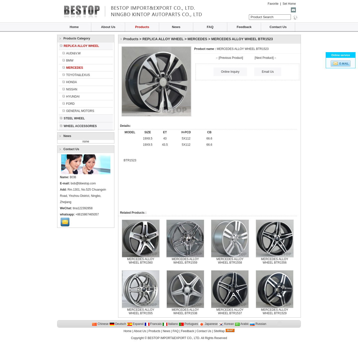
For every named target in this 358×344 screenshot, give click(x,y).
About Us (108, 27)
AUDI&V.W (71, 53)
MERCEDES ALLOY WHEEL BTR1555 (140, 311)
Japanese (208, 324)
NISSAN (69, 89)
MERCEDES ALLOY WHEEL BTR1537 (229, 311)
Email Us (268, 71)
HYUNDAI (71, 96)
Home (74, 27)
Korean (226, 324)
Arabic (242, 324)
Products (142, 27)
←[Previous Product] (229, 58)
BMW (67, 60)
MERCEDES (197, 39)
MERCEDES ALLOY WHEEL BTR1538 (185, 311)
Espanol (135, 324)
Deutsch (117, 324)
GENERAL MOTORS (78, 111)
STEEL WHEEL (72, 118)
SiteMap (219, 331)
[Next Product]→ (265, 58)
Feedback (244, 27)
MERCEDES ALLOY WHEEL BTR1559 (185, 260)
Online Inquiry (230, 71)
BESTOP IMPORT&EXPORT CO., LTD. (174, 338)
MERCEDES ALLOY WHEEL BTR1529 (274, 311)
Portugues (188, 324)
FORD (68, 103)
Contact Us (278, 27)
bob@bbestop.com (83, 183)
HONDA (69, 82)
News (176, 27)
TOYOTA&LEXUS (76, 75)
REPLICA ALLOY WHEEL (163, 39)
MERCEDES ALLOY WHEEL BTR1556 (274, 260)
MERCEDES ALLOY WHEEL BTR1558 (229, 260)
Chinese (100, 324)
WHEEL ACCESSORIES (78, 126)
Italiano (170, 324)
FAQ (210, 27)
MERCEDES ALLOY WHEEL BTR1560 (140, 260)
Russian (258, 324)
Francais (153, 324)
